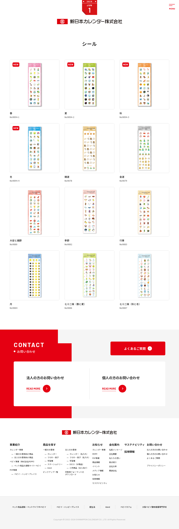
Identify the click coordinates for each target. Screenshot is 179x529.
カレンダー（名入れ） (79, 459)
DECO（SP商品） (77, 469)
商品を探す (49, 450)
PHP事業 (13, 475)
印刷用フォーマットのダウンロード (74, 478)
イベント (96, 472)
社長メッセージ (115, 455)
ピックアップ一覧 (50, 477)
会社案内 (114, 450)
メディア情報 (97, 476)
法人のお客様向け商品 (23, 462)
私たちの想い (114, 463)
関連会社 (113, 476)
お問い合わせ (154, 450)
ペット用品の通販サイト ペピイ (27, 471)
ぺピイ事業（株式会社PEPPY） (22, 467)
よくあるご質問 (153, 463)
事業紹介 (15, 450)
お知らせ (97, 450)
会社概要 (113, 459)
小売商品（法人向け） (79, 473)
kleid (49, 473)
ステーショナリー (55, 469)
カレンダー (52, 459)
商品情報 (96, 467)
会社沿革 (113, 472)
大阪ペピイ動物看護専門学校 (154, 509)
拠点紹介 (113, 467)
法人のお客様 (70, 455)
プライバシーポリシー (156, 471)
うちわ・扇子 (53, 462)
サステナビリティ (99, 488)
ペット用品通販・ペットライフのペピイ (29, 509)
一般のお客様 (48, 455)
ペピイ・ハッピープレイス (25, 479)
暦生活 (92, 509)
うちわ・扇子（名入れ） (80, 462)
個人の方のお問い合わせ (157, 459)
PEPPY (94, 459)
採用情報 (96, 484)
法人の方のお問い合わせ (157, 455)
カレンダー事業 (16, 455)
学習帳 (50, 466)
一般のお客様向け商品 (23, 459)
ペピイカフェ (126, 509)
